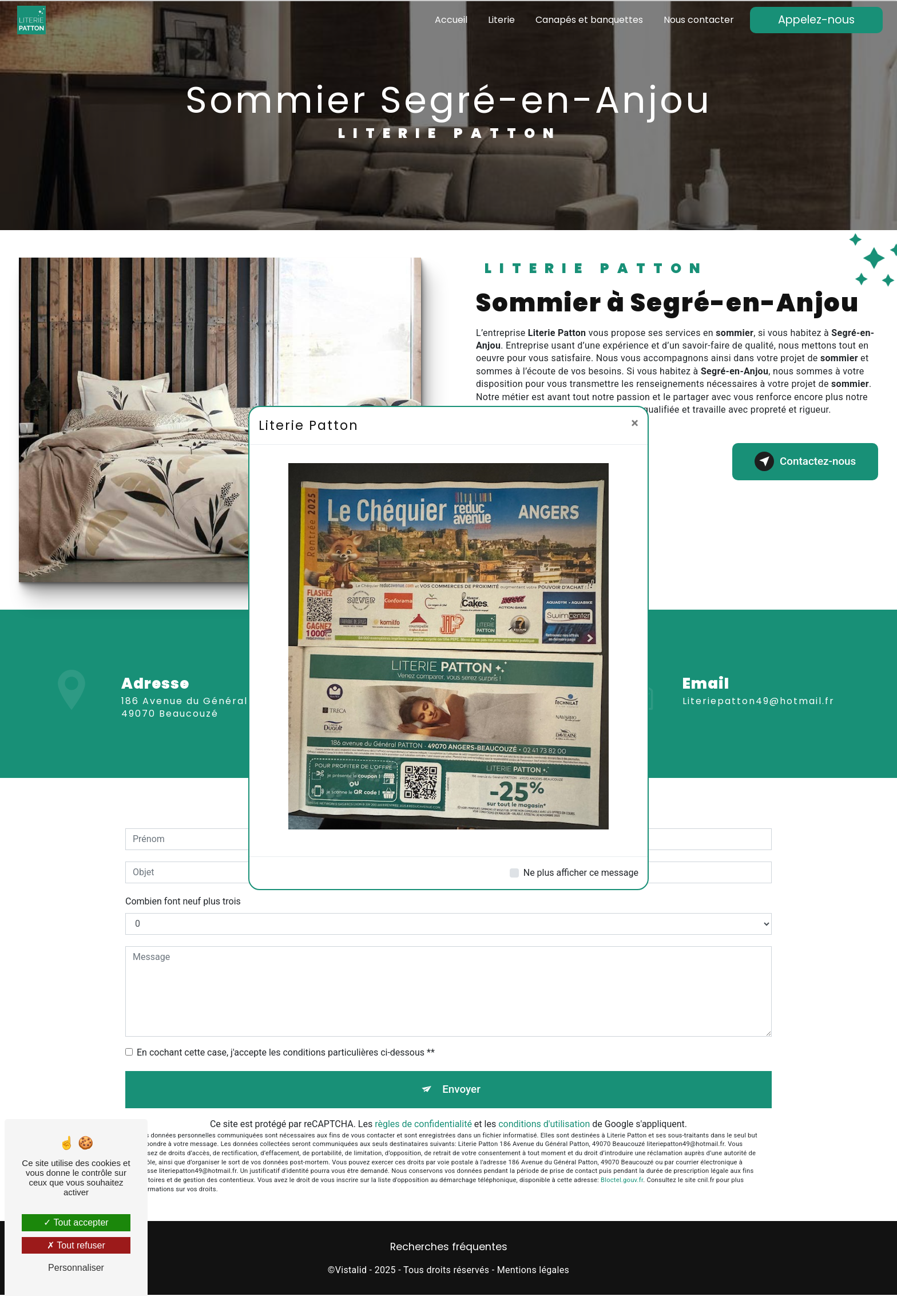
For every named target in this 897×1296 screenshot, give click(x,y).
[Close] (635, 423)
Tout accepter (75, 1222)
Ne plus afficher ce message (580, 872)
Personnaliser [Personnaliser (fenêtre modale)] (76, 1268)
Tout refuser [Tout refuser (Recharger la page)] (76, 1245)
